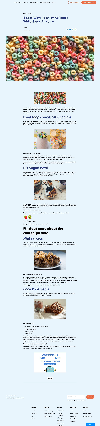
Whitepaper (72, 421)
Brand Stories (73, 416)
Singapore (61, 410)
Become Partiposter (45, 2)
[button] (17, 2)
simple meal (28, 204)
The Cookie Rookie (34, 156)
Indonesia (61, 415)
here (27, 210)
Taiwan (60, 413)
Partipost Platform (48, 416)
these (29, 285)
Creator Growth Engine (49, 411)
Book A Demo (86, 411)
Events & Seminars (74, 413)
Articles (72, 411)
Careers (33, 418)
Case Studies (73, 418)
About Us (33, 411)
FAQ (32, 416)
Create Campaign (87, 413)
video (29, 343)
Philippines (61, 420)
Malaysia (61, 418)
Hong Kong (61, 422)
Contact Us (34, 413)
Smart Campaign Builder (50, 413)
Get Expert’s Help (74, 2)
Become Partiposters (87, 416)
